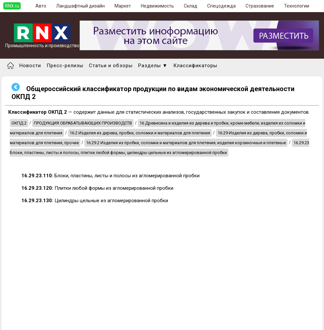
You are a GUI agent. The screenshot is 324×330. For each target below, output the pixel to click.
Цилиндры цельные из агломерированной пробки (94, 201)
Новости (30, 65)
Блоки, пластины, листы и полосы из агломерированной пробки (110, 176)
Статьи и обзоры (111, 65)
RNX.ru (12, 6)
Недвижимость (157, 6)
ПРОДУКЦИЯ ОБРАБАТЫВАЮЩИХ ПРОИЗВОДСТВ (83, 123)
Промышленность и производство (42, 43)
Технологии (296, 6)
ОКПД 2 (19, 123)
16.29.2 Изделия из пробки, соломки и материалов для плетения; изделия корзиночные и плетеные (186, 142)
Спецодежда (221, 6)
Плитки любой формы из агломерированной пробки (97, 188)
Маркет (123, 6)
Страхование (260, 6)
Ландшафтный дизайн (80, 6)
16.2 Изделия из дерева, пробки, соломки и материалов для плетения (140, 132)
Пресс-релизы (65, 65)
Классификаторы (195, 65)
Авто (40, 6)
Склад (190, 6)
